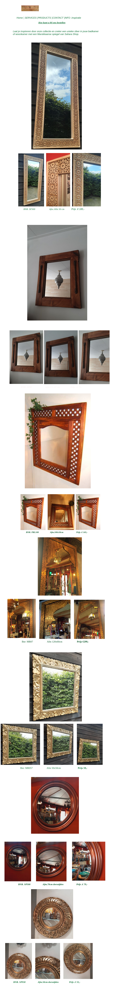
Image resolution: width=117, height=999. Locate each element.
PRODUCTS (44, 17)
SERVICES (31, 17)
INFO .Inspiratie (73, 17)
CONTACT (57, 17)
